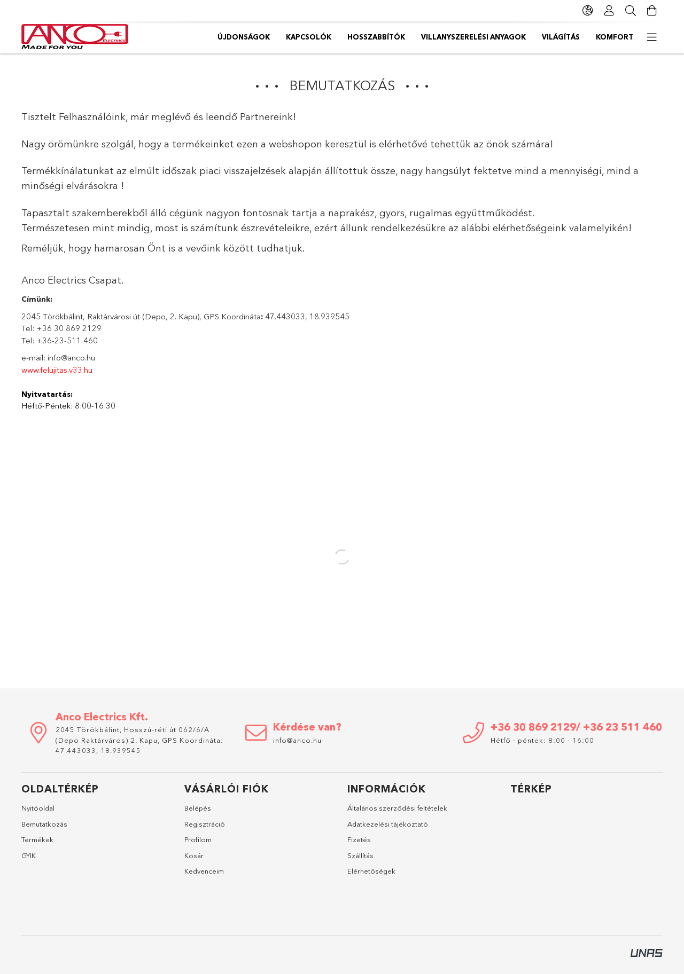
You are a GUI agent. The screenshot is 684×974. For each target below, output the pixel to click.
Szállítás (360, 855)
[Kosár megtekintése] (652, 10)
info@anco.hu (71, 357)
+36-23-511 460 (67, 340)
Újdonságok (243, 37)
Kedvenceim (204, 871)
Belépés (197, 808)
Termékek (37, 839)
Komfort (614, 37)
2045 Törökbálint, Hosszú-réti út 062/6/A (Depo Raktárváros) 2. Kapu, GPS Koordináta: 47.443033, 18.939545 (139, 740)
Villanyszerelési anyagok (473, 37)
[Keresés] (630, 10)
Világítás (561, 37)
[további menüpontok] (652, 37)
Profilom (198, 839)
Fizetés (359, 839)
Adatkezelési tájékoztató (387, 824)
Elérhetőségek (371, 871)
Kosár (194, 855)
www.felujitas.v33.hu (56, 370)
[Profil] (609, 10)
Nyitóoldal (38, 808)
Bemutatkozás (44, 824)
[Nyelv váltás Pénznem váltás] (587, 10)
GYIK (28, 855)
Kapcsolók (308, 37)
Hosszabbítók (376, 37)
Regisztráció (204, 824)
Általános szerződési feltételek (397, 808)
